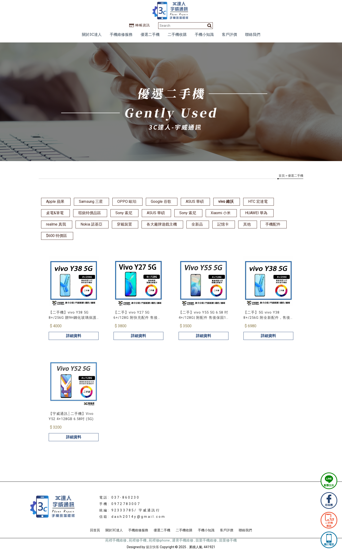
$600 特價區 (56, 235)
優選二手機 (150, 34)
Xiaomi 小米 (221, 213)
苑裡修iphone (159, 540)
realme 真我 (56, 224)
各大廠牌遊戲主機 (162, 224)
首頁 (282, 175)
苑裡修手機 (138, 540)
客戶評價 (229, 34)
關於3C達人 (92, 34)
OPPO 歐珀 (126, 201)
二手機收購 (177, 34)
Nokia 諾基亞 (91, 224)
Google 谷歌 (161, 201)
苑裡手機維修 (116, 540)
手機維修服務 (121, 34)
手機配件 (272, 224)
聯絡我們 (252, 34)
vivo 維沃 (226, 201)
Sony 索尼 (123, 213)
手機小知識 (204, 34)
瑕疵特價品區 (89, 213)
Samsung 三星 (91, 201)
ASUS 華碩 (195, 201)
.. (187, 547)
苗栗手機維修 (206, 540)
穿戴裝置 (124, 224)
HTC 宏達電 (258, 201)
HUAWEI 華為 (256, 213)
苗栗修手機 (228, 540)
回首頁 (95, 530)
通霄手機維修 (182, 540)
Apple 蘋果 (55, 201)
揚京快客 (152, 547)
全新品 (197, 224)
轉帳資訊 (139, 25)
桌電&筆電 (55, 213)
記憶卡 (223, 224)
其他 (247, 224)
